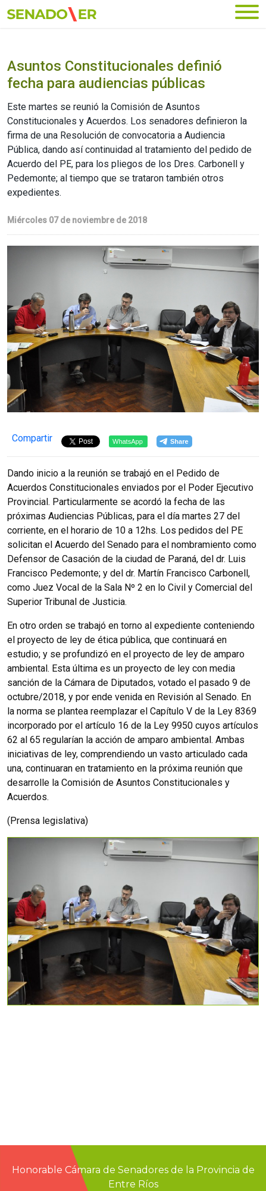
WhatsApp (127, 441)
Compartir (32, 438)
